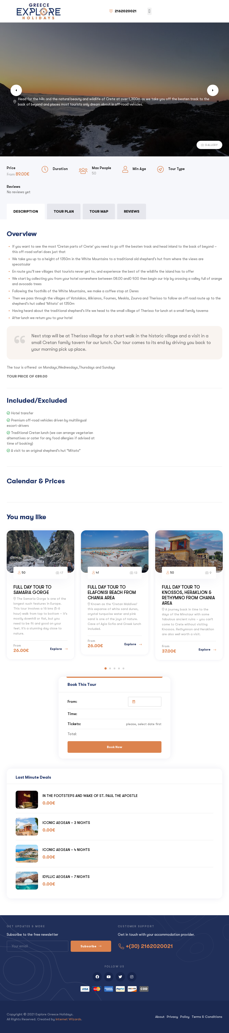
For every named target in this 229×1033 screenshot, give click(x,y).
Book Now (114, 747)
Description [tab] (25, 211)
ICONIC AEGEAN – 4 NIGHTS (66, 850)
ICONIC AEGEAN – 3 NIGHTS (66, 823)
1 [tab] (105, 668)
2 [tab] (110, 668)
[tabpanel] (114, 338)
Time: (72, 714)
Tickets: (74, 724)
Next (209, 90)
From (11, 174)
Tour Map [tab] (98, 211)
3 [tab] (114, 668)
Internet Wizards (68, 1019)
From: (72, 701)
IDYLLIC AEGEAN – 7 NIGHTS (66, 877)
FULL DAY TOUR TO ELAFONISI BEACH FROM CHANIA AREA (112, 592)
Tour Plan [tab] (64, 211)
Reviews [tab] (131, 211)
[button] (149, 11)
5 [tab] (123, 668)
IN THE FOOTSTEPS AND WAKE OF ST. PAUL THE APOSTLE (90, 796)
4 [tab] (119, 668)
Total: (72, 734)
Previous (20, 90)
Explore (59, 649)
